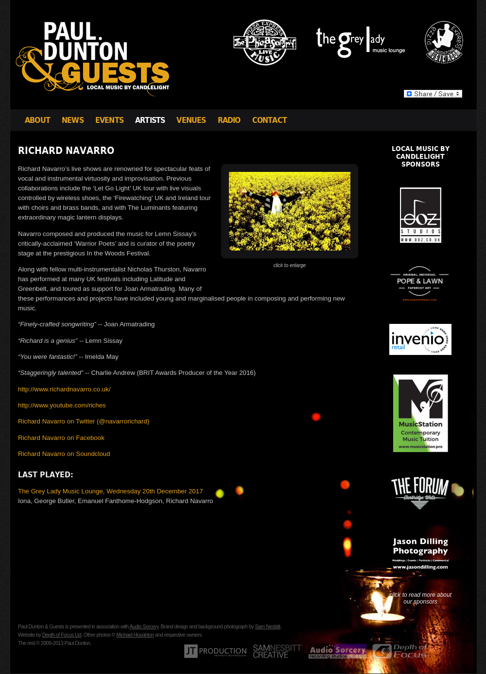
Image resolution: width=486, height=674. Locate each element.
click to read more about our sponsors (420, 598)
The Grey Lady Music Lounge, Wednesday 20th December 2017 (110, 491)
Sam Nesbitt (267, 626)
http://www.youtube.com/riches (62, 405)
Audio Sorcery (143, 626)
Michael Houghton (135, 635)
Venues (191, 120)
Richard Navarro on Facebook (61, 437)
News (73, 120)
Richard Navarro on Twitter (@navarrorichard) (83, 421)
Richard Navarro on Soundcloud (64, 453)
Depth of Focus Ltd (61, 635)
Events (109, 120)
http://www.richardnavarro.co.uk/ (64, 389)
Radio (229, 120)
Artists (150, 120)
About (37, 120)
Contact (269, 120)
